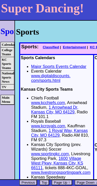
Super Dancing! (42, 8)
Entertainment (74, 47)
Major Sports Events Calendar (58, 66)
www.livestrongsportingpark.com (60, 172)
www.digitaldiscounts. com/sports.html (50, 78)
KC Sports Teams (6, 64)
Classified (51, 47)
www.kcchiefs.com (48, 102)
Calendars (8, 45)
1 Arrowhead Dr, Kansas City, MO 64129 (54, 109)
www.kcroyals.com (48, 126)
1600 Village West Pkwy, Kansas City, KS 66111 (57, 163)
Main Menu (6, 100)
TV (4, 87)
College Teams (7, 52)
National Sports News (8, 77)
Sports (12, 31)
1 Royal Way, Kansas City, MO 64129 (59, 132)
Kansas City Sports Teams (47, 89)
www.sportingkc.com (50, 154)
